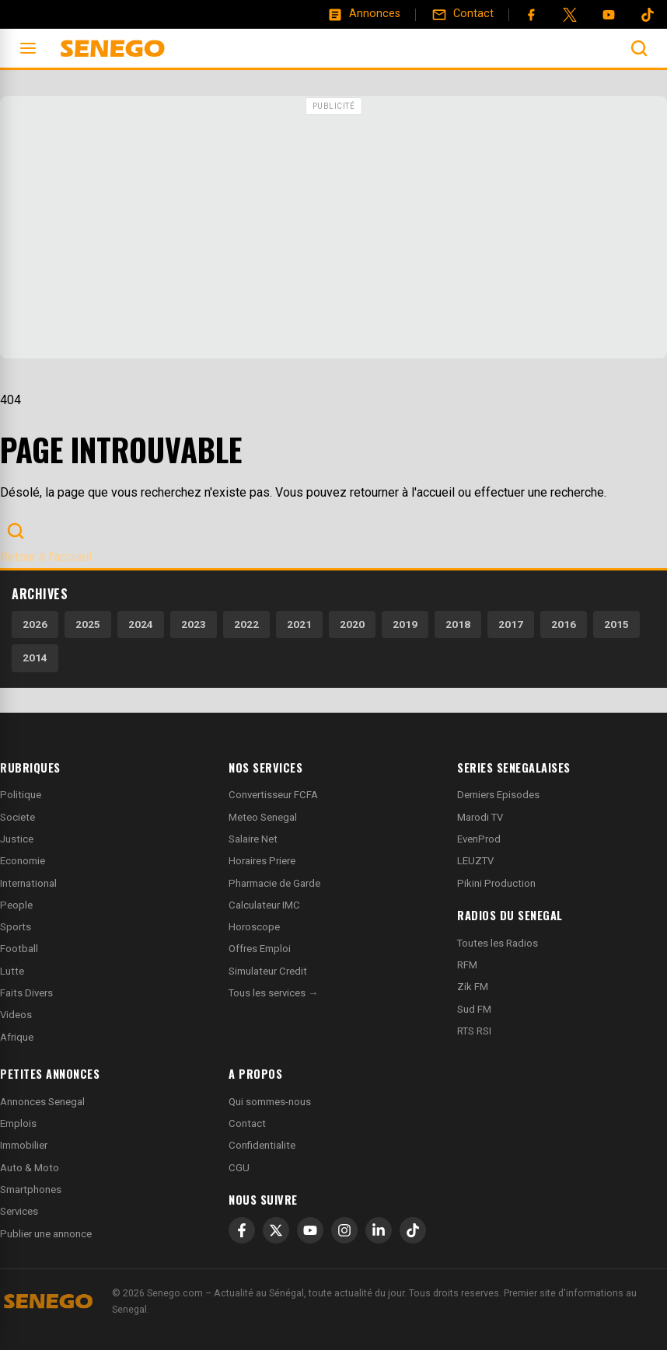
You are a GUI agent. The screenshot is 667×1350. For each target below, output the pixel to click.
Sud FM (474, 1009)
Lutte (12, 971)
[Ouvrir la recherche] (639, 48)
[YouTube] (609, 15)
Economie (22, 861)
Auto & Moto (29, 1168)
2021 (299, 624)
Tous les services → (273, 993)
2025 (87, 624)
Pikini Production (496, 883)
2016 (563, 624)
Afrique (16, 1037)
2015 (616, 624)
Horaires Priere (262, 861)
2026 (35, 624)
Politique (20, 795)
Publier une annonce (46, 1234)
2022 (246, 624)
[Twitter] (570, 15)
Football (19, 948)
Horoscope (254, 927)
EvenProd (479, 839)
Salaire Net (253, 839)
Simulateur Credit (268, 971)
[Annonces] (363, 14)
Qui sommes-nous (270, 1102)
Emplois (18, 1123)
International (28, 883)
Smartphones (30, 1189)
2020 (352, 624)
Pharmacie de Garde (274, 883)
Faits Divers (26, 993)
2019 (405, 624)
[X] (276, 1230)
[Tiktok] (648, 15)
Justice (16, 839)
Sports (15, 927)
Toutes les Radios (497, 943)
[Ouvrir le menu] (28, 48)
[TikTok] (413, 1230)
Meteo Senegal (263, 817)
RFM (467, 965)
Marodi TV (480, 817)
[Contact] (462, 14)
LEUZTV (475, 861)
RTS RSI (474, 1031)
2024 (140, 624)
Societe (17, 817)
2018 (457, 624)
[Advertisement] (333, 229)
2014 (35, 657)
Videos (16, 1014)
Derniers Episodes (498, 795)
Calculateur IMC (264, 905)
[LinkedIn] (378, 1230)
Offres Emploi (260, 948)
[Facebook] (531, 15)
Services (19, 1211)
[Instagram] (344, 1230)
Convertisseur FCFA (273, 795)
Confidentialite (262, 1145)
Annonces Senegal (42, 1102)
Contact (247, 1123)
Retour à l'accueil (46, 556)
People (16, 905)
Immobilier (23, 1145)
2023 (193, 624)
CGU (239, 1168)
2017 (510, 624)
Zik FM (472, 986)
